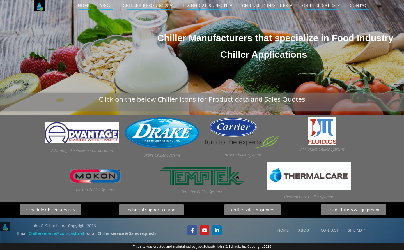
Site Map (356, 230)
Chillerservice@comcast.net (56, 233)
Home (283, 230)
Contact (329, 230)
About (304, 230)
